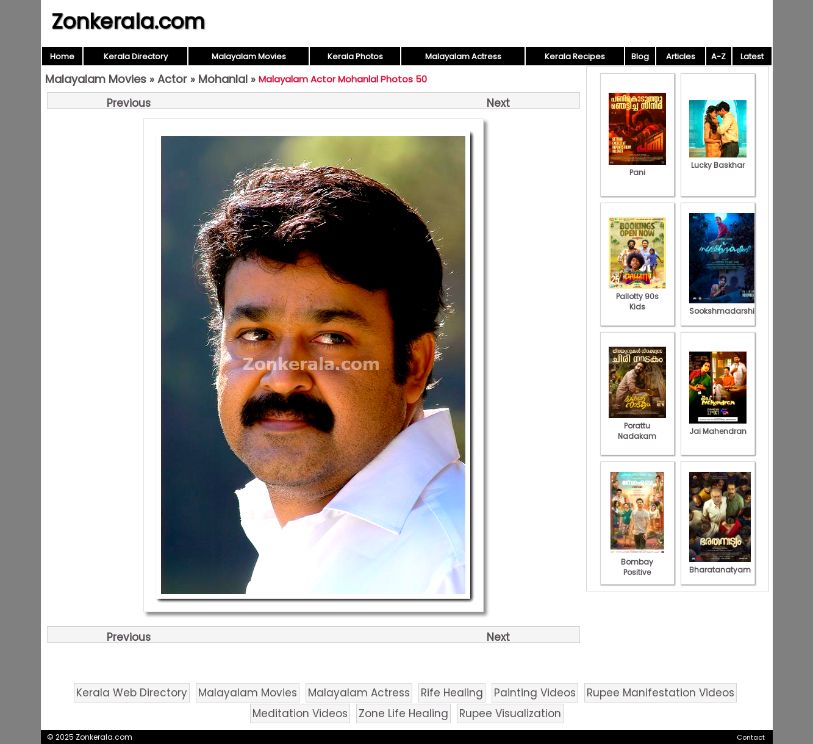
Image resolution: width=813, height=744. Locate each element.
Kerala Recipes (575, 56)
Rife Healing (452, 692)
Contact (751, 737)
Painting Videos (535, 692)
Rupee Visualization (510, 713)
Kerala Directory (136, 56)
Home (62, 56)
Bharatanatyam (720, 564)
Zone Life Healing (403, 713)
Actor (172, 79)
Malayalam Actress (463, 56)
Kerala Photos (355, 56)
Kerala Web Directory (131, 692)
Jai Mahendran (718, 426)
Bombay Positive (637, 561)
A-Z (718, 56)
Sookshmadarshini (725, 305)
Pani (637, 167)
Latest (752, 56)
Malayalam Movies (249, 56)
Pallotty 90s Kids (637, 296)
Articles (680, 56)
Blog (640, 56)
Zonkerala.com (128, 21)
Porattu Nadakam (637, 425)
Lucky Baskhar (718, 160)
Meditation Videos (300, 713)
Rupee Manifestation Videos (660, 692)
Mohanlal (223, 79)
